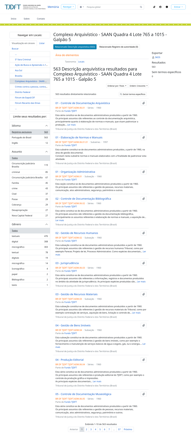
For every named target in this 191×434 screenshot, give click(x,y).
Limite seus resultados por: (30, 116)
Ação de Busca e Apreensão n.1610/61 (34, 64)
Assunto (17, 151)
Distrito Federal (22, 92)
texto (30, 285)
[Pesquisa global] (112, 7)
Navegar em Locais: (30, 35)
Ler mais (71, 124)
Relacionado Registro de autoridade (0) (118, 46)
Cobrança (30, 205)
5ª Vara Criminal (23, 59)
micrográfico (30, 247)
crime (30, 189)
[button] (154, 7)
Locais (81, 61)
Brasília (18, 75)
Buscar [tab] (15, 48)
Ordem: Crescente (138, 86)
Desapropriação (30, 211)
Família (30, 183)
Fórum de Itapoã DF (25, 97)
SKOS (156, 57)
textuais (30, 236)
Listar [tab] (42, 43)
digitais (30, 258)
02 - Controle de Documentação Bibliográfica (83, 198)
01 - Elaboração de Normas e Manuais (78, 137)
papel (30, 275)
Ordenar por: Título (116, 86)
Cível (30, 194)
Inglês (30, 143)
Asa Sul (18, 70)
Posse (30, 200)
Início (13, 18)
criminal (30, 172)
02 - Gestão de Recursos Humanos (76, 233)
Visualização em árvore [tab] (23, 43)
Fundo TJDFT (70, 110)
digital (30, 242)
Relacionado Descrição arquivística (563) (75, 46)
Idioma (16, 125)
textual (30, 253)
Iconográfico (30, 269)
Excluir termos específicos (132, 94)
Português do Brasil (30, 138)
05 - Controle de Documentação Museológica (83, 394)
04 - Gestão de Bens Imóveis (72, 325)
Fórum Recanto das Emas (27, 103)
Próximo (128, 429)
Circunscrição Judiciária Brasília (30, 165)
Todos (15, 158)
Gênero (16, 224)
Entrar (177, 6)
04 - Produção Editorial (69, 359)
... (16, 54)
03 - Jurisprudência (67, 263)
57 (119, 429)
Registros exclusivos (30, 132)
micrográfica (30, 264)
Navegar (67, 6)
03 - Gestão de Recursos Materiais (76, 294)
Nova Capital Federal (30, 216)
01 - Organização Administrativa (75, 171)
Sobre (27, 18)
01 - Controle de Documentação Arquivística (82, 103)
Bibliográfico (30, 280)
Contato (41, 18)
